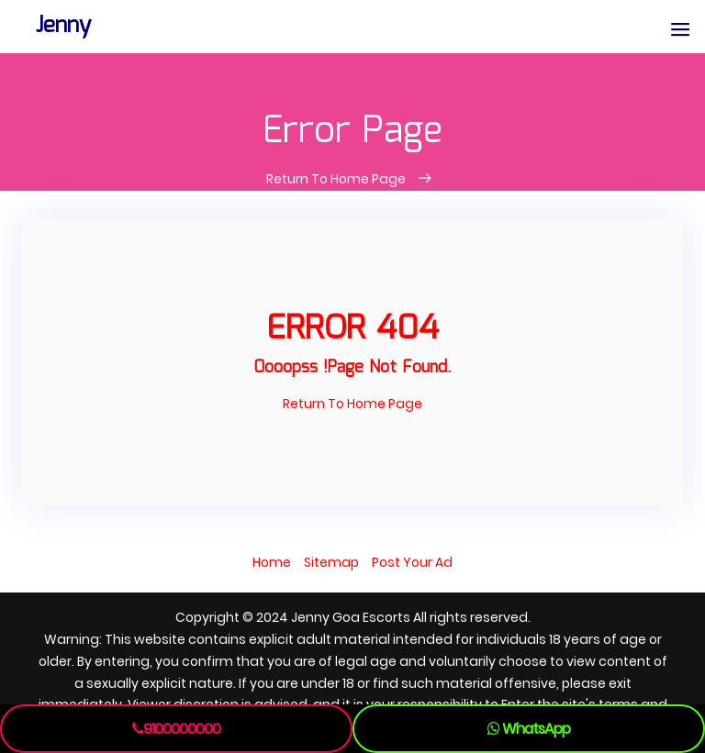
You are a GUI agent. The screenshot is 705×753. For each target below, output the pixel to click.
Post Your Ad (412, 562)
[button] (680, 30)
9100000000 (176, 728)
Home (271, 562)
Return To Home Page (337, 179)
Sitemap (331, 562)
